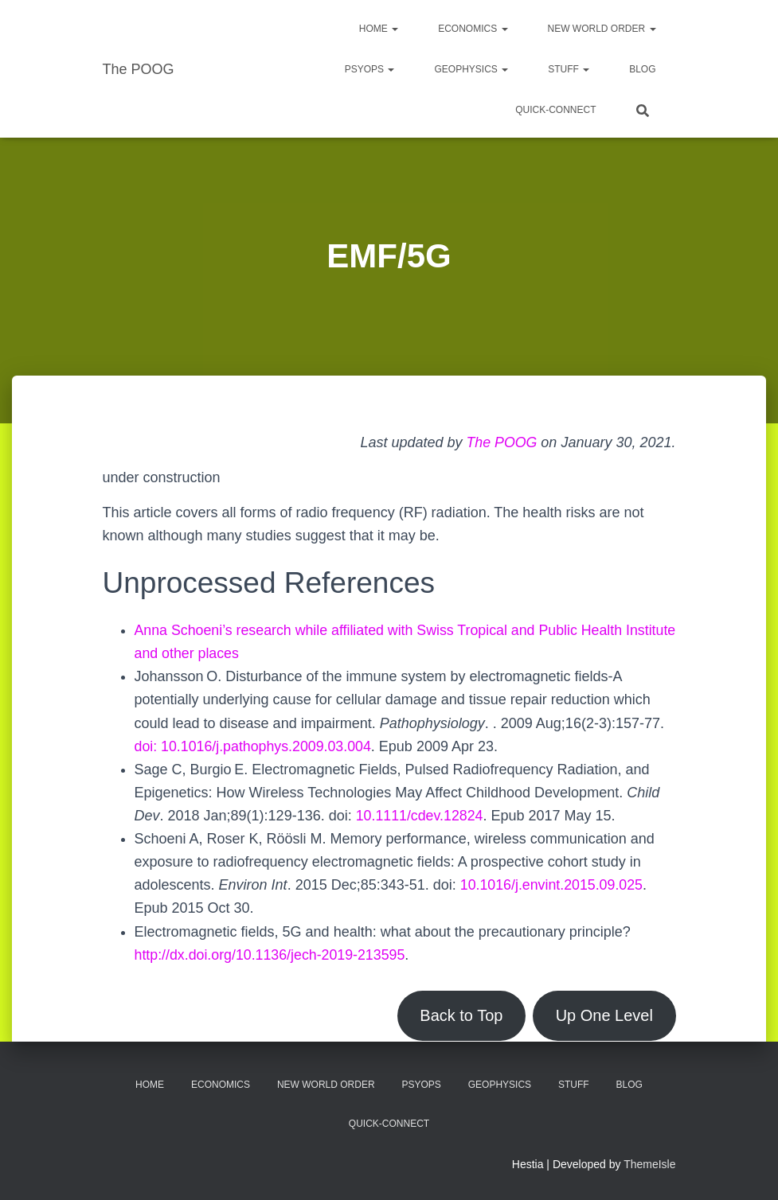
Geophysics (471, 69)
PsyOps (370, 69)
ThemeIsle (649, 1164)
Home (378, 28)
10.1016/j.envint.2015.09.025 (552, 885)
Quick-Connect (555, 109)
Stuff (568, 69)
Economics (472, 28)
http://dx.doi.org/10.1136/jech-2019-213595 (272, 955)
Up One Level (603, 1015)
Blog (642, 69)
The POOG (501, 442)
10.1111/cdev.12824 (420, 816)
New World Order (602, 28)
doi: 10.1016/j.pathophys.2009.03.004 (254, 746)
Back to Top (458, 1015)
